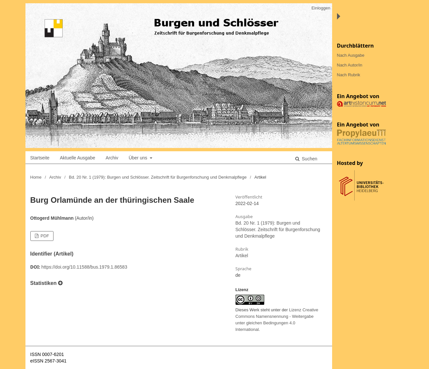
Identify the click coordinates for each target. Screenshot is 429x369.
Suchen (308, 158)
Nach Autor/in (349, 65)
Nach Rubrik (348, 74)
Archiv (112, 157)
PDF (44, 235)
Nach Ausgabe (351, 55)
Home (36, 177)
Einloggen (321, 8)
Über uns (138, 157)
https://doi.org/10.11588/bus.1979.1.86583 (84, 267)
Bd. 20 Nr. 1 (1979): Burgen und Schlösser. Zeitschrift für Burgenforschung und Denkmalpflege (158, 177)
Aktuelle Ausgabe (77, 157)
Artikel (242, 255)
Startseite (40, 157)
